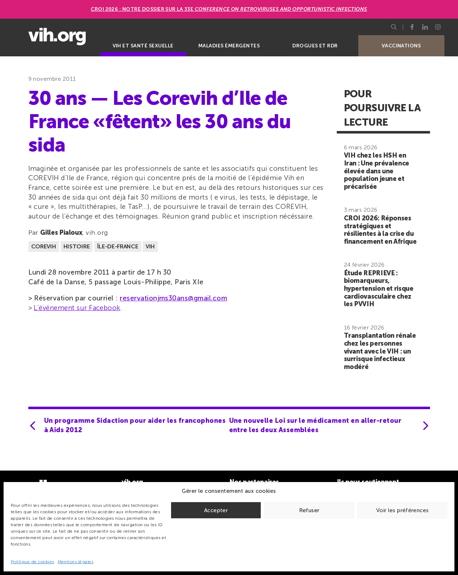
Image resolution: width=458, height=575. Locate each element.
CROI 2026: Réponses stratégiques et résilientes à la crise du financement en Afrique (380, 230)
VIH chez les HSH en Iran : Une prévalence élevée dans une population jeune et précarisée (376, 170)
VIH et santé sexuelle (143, 46)
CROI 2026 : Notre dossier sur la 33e (229, 9)
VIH (150, 246)
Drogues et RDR (315, 46)
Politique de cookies (32, 561)
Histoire (76, 246)
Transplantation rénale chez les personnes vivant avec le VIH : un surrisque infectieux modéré (380, 351)
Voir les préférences (402, 510)
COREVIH (43, 246)
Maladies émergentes (229, 46)
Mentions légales (76, 561)
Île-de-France (117, 246)
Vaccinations (401, 46)
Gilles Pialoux (61, 233)
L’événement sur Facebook (77, 308)
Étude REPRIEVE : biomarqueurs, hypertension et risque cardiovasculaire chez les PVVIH (379, 288)
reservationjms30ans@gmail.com (173, 298)
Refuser (309, 510)
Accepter (216, 510)
